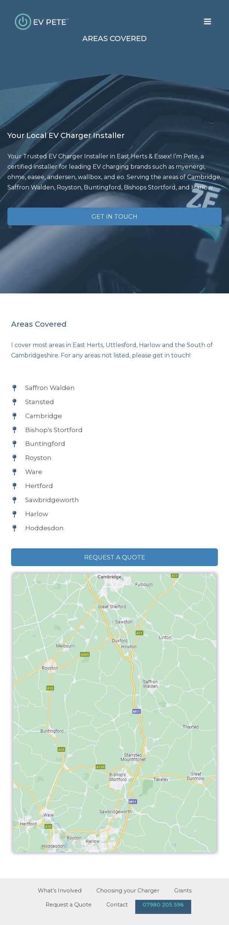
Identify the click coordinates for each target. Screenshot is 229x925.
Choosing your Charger (127, 890)
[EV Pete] (42, 21)
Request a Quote (69, 904)
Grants (183, 890)
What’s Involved (60, 890)
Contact (117, 904)
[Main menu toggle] (207, 21)
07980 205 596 (163, 904)
